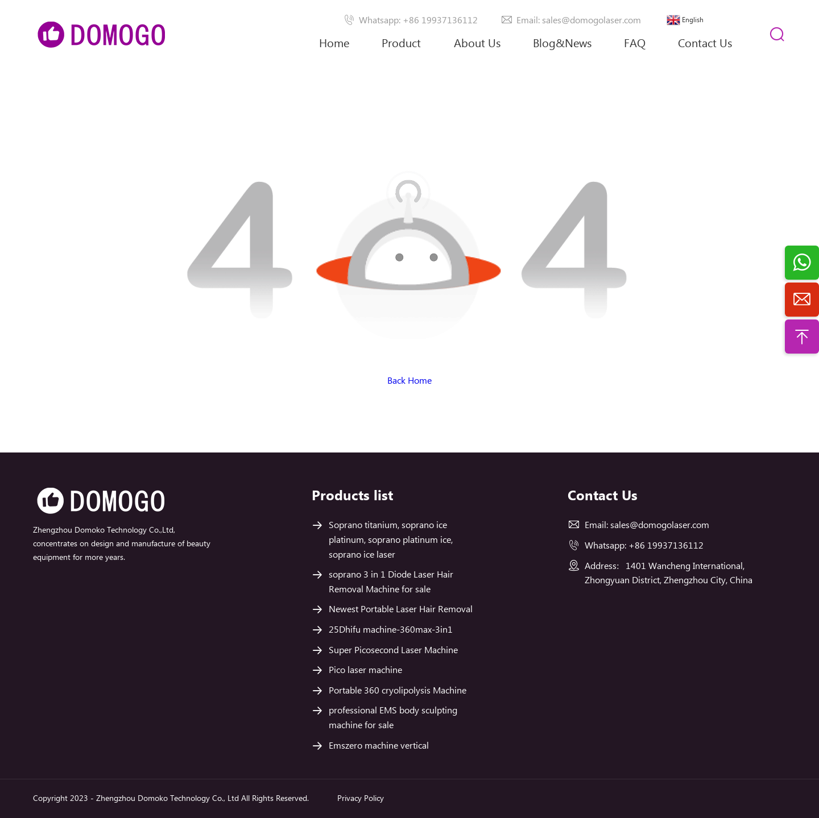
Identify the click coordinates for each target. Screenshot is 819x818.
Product (401, 44)
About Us (477, 52)
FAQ (635, 44)
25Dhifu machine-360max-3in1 (391, 630)
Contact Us (705, 44)
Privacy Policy (360, 799)
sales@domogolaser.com (659, 526)
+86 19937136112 (666, 546)
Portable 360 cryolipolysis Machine (397, 691)
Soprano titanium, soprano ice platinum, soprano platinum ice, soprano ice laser (391, 540)
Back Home (409, 381)
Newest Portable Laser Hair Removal (401, 610)
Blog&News (562, 44)
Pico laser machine (365, 670)
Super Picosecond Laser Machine (393, 651)
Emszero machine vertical (379, 746)
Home (334, 44)
